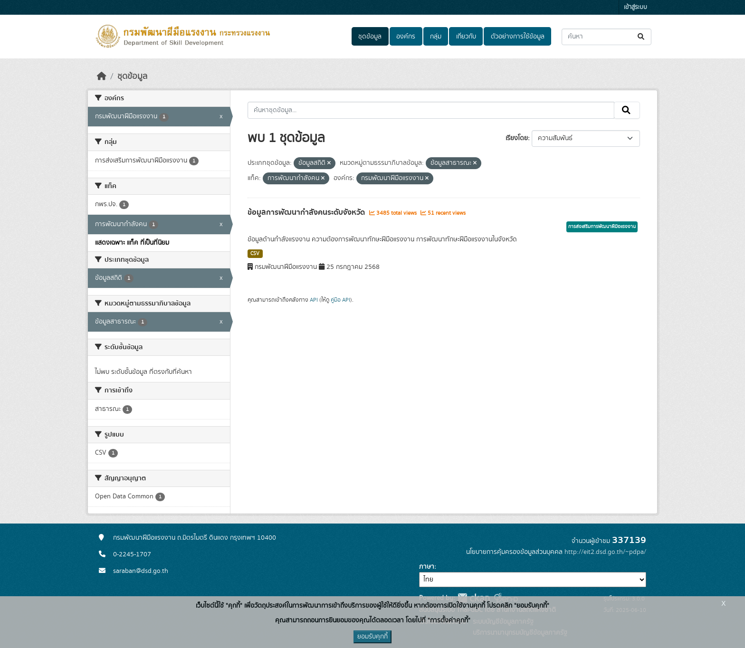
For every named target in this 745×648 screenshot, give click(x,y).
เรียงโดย (517, 138)
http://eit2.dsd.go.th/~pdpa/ (605, 552)
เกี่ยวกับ (466, 36)
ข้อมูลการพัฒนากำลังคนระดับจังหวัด (307, 212)
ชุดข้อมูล (370, 36)
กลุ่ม (435, 36)
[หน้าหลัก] (101, 76)
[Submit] (641, 37)
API (314, 299)
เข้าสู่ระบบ (635, 7)
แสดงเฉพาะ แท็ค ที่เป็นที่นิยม (132, 243)
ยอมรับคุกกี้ (372, 636)
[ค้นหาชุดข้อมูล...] (606, 37)
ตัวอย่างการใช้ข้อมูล (517, 36)
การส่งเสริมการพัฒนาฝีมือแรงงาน (602, 226)
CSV (254, 253)
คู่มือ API (340, 299)
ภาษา (426, 567)
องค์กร (405, 36)
